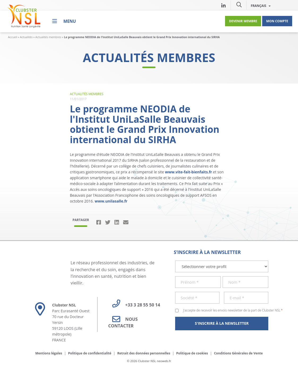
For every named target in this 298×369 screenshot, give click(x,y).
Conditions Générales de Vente (238, 353)
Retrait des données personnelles (143, 353)
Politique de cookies (192, 353)
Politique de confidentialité (89, 353)
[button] (239, 4)
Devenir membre (243, 21)
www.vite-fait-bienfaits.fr (188, 171)
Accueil (12, 37)
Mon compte (277, 21)
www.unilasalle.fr (111, 201)
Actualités (26, 37)
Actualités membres (48, 37)
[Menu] (64, 21)
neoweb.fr (164, 361)
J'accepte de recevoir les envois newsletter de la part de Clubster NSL (233, 310)
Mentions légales (48, 353)
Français (261, 5)
